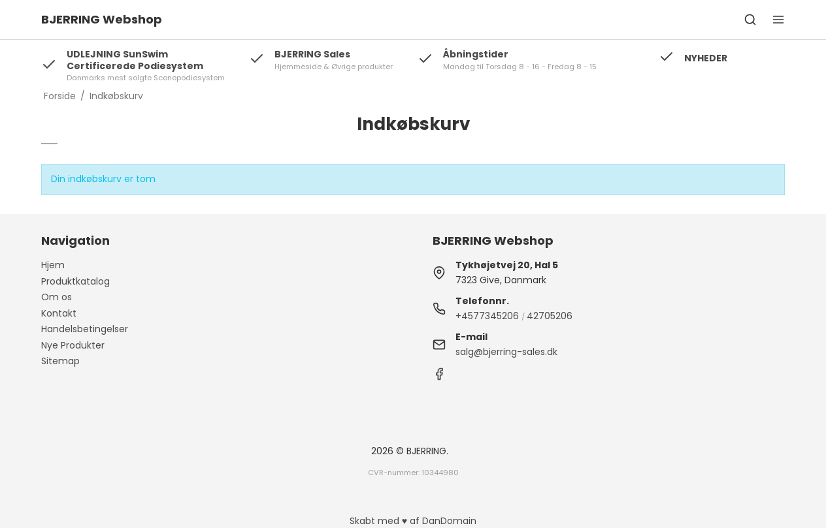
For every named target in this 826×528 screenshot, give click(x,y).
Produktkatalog (75, 281)
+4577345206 (487, 315)
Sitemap (60, 360)
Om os (56, 296)
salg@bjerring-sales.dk (506, 351)
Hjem (53, 265)
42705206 (549, 315)
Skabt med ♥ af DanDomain (413, 520)
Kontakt (58, 313)
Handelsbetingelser (84, 328)
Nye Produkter (73, 345)
